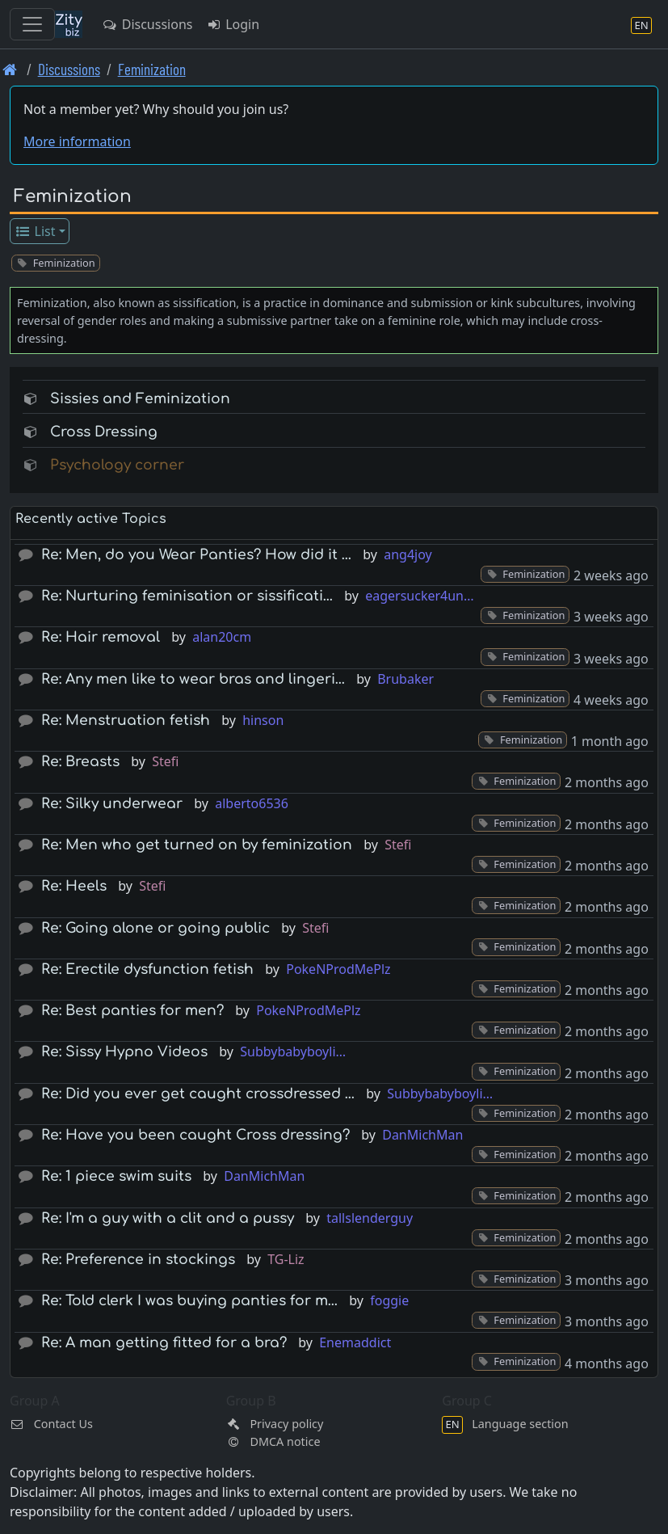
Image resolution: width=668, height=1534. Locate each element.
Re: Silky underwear (112, 803)
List (35, 231)
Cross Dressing (104, 432)
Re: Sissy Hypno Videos (124, 1052)
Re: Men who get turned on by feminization (196, 845)
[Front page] (10, 69)
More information (77, 141)
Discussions (147, 24)
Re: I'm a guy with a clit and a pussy (167, 1218)
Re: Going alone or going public (155, 928)
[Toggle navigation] (32, 24)
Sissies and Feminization (140, 399)
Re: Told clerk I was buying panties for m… (189, 1301)
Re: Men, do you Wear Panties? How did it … (196, 555)
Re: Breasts (80, 761)
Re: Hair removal (100, 637)
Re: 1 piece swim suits (116, 1176)
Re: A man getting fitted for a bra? (164, 1343)
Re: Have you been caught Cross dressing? (195, 1135)
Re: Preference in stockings (138, 1259)
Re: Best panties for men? (132, 1010)
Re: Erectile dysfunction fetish (147, 969)
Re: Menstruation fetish (125, 720)
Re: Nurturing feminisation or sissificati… (187, 596)
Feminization (152, 69)
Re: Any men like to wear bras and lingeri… (193, 679)
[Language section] (641, 24)
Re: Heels (74, 886)
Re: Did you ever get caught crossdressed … (198, 1094)
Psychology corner (117, 465)
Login (232, 24)
